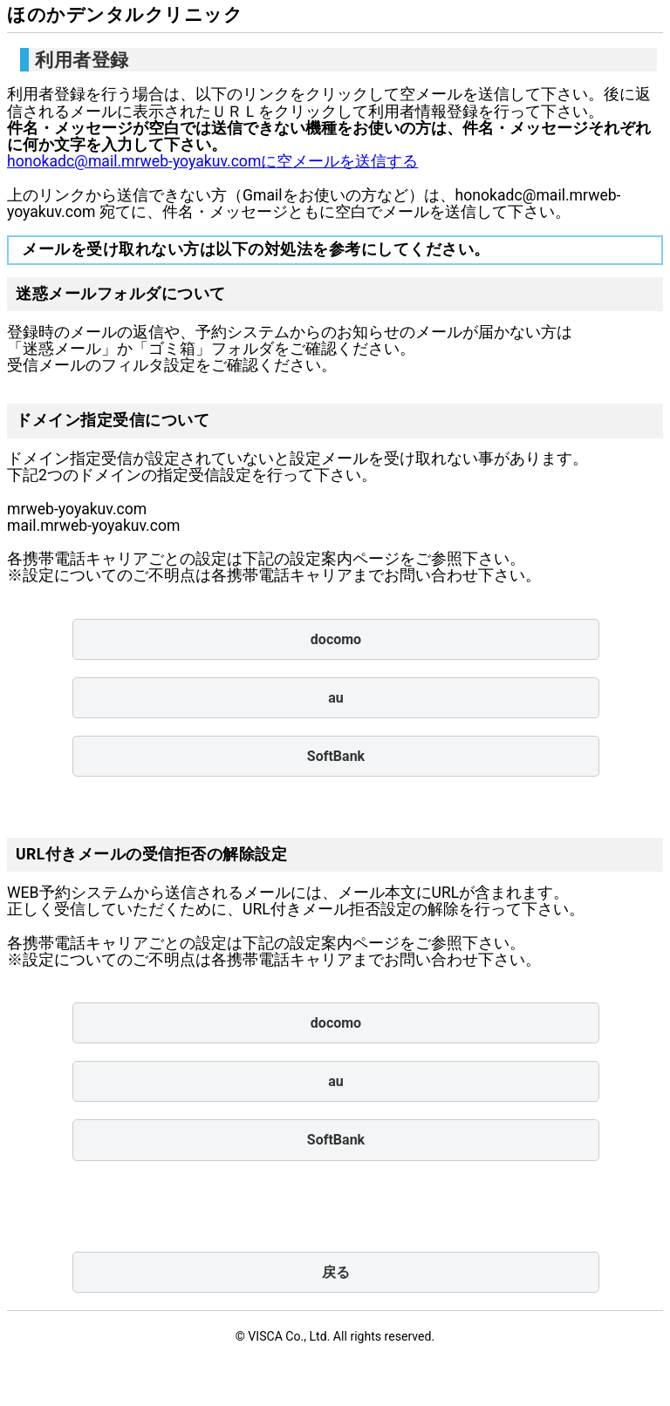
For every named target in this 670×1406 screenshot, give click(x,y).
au (336, 697)
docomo (336, 639)
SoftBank (336, 756)
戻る (336, 1272)
